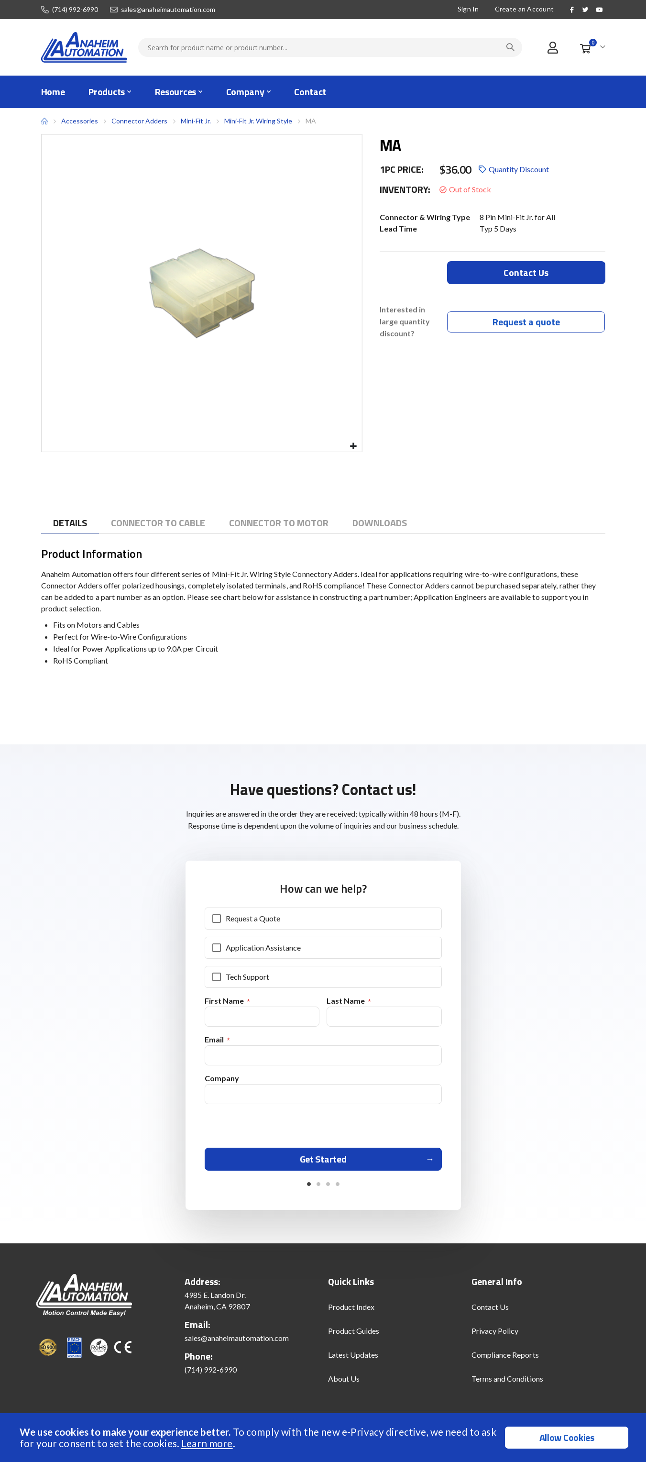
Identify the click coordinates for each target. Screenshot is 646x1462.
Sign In (468, 9)
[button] (353, 446)
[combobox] (330, 47)
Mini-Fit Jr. (196, 121)
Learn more (206, 1443)
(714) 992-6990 (75, 9)
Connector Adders (139, 121)
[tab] (70, 523)
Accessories (79, 121)
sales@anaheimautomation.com (168, 9)
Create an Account (524, 9)
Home (44, 121)
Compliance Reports (505, 1357)
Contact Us (490, 1310)
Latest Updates (353, 1357)
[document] (324, 1437)
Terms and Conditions (507, 1381)
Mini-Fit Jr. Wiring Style (258, 121)
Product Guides (354, 1334)
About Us (344, 1381)
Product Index (351, 1310)
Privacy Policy (495, 1334)
